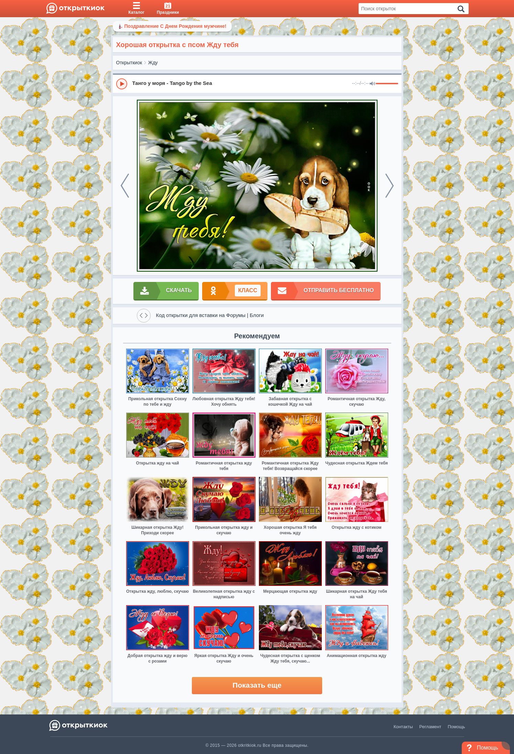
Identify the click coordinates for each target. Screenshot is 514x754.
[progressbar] (387, 83)
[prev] (124, 186)
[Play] (121, 83)
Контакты (403, 726)
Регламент (430, 726)
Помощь (456, 726)
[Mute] (372, 83)
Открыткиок (129, 62)
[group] (257, 83)
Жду (153, 62)
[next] (389, 186)
